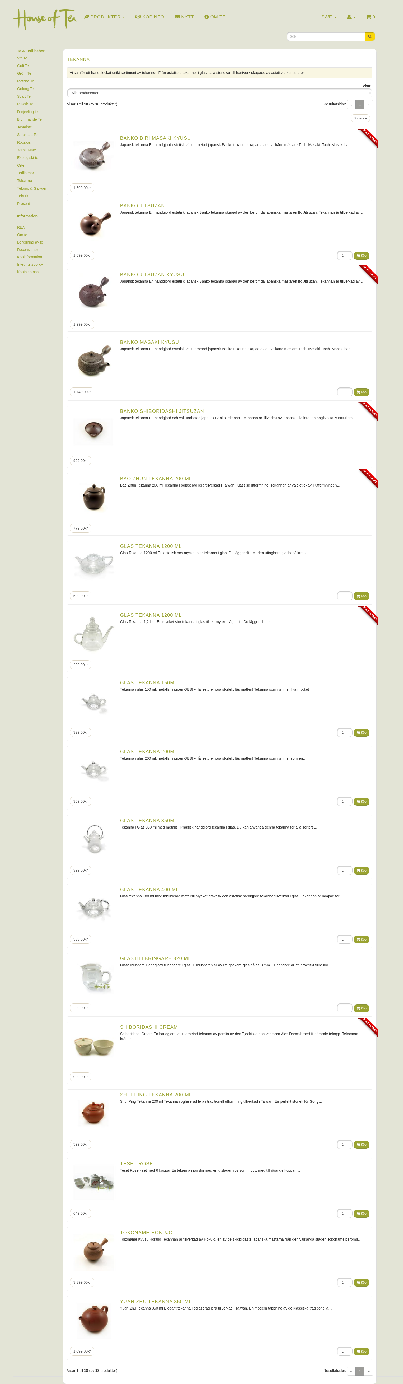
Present (23, 204)
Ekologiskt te (27, 158)
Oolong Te (25, 89)
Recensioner (27, 249)
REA (21, 227)
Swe (326, 17)
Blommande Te (29, 119)
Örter (21, 165)
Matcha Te (25, 81)
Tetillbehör (25, 173)
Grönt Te (24, 73)
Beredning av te (30, 242)
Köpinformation (29, 257)
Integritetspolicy (30, 264)
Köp (362, 256)
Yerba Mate (26, 150)
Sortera (360, 118)
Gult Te (23, 66)
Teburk (22, 196)
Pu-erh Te (25, 104)
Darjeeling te (27, 112)
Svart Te (24, 96)
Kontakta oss (28, 272)
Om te (22, 235)
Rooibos (24, 142)
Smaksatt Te (27, 135)
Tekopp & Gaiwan (31, 188)
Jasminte (24, 127)
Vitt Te (22, 58)
